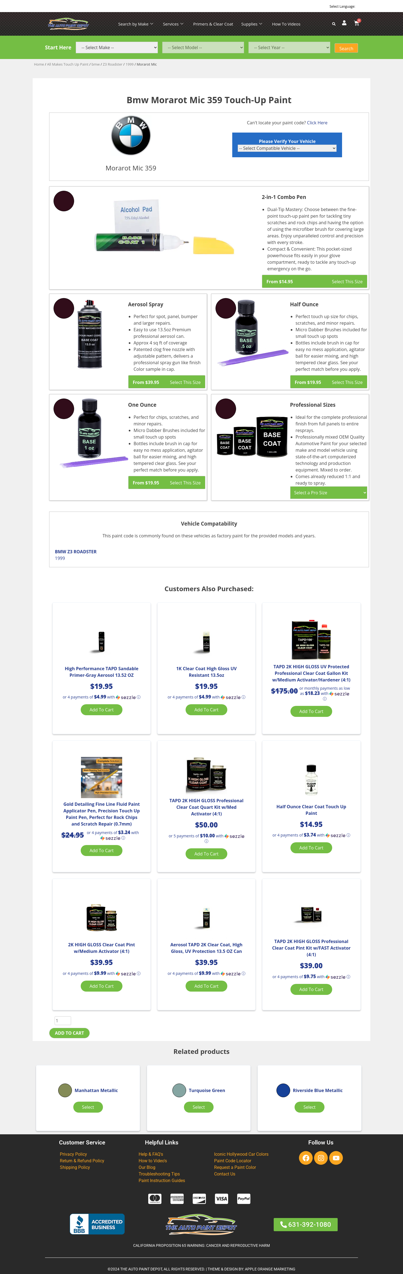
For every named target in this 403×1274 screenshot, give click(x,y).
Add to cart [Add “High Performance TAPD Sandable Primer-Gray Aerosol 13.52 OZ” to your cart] (101, 710)
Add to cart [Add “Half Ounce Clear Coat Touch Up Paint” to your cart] (311, 848)
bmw (96, 64)
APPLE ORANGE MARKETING (270, 1269)
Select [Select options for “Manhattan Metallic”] (88, 1107)
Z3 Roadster (112, 64)
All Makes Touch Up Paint (68, 64)
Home (39, 64)
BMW (60, 552)
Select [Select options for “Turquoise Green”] (199, 1107)
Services (173, 24)
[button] (101, 697)
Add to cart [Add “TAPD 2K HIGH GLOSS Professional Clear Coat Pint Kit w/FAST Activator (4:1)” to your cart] (311, 989)
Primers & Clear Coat (213, 24)
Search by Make (135, 24)
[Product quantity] (63, 1020)
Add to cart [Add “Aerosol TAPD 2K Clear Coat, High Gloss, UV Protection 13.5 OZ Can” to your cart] (206, 986)
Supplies (251, 24)
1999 (129, 64)
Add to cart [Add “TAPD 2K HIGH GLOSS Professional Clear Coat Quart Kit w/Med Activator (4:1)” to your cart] (206, 854)
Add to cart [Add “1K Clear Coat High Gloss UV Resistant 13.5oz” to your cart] (206, 710)
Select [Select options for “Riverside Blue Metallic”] (309, 1107)
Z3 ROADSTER (81, 552)
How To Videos (286, 24)
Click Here (317, 123)
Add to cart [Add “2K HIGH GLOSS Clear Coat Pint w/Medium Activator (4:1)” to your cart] (101, 986)
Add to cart (69, 1033)
